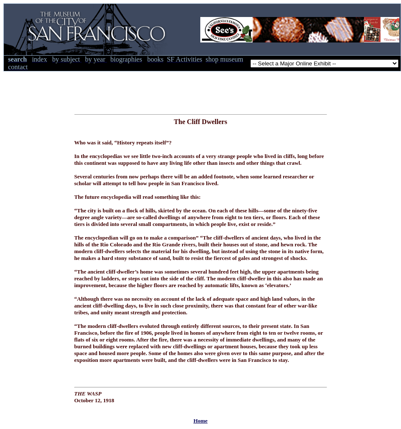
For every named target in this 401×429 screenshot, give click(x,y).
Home (200, 421)
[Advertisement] (200, 90)
